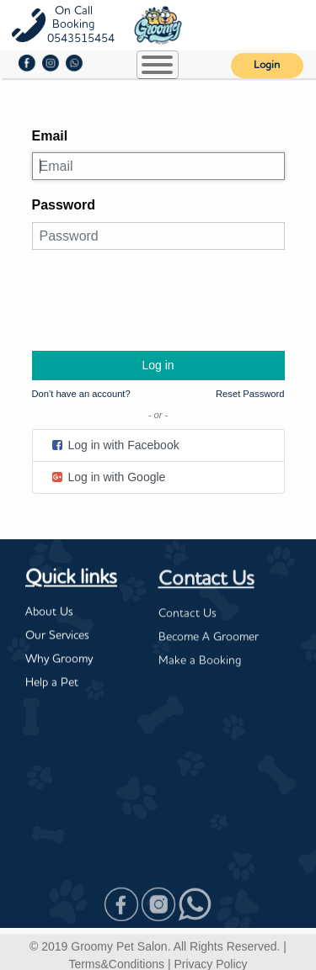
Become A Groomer (208, 638)
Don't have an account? (81, 394)
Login (267, 65)
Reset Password (250, 394)
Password (64, 205)
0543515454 (81, 39)
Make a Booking (199, 662)
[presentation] (160, 296)
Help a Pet (51, 683)
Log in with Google (108, 477)
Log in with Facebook (114, 445)
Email (50, 136)
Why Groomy (59, 659)
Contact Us (206, 581)
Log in (158, 365)
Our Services (57, 636)
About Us (49, 612)
